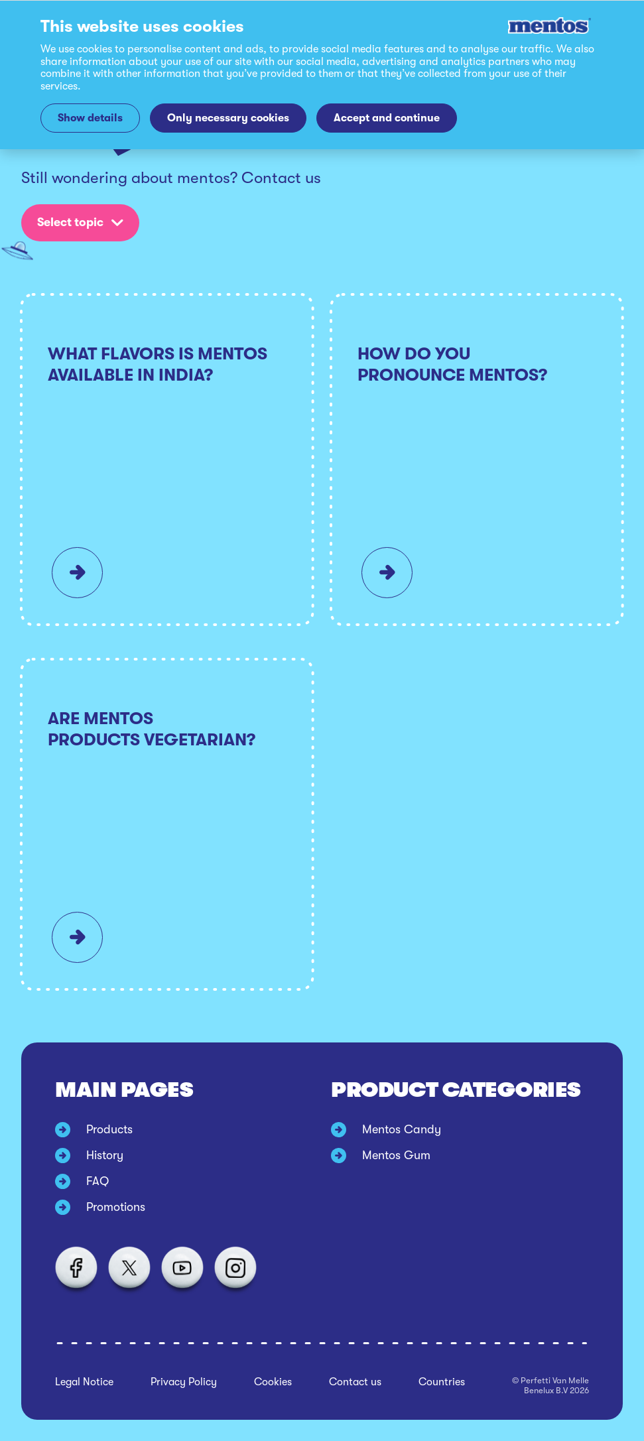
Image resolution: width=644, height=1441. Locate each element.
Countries (442, 1382)
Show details (90, 117)
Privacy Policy (184, 1382)
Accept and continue (387, 117)
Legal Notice (84, 1382)
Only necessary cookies (228, 117)
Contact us (355, 1382)
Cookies (273, 1382)
